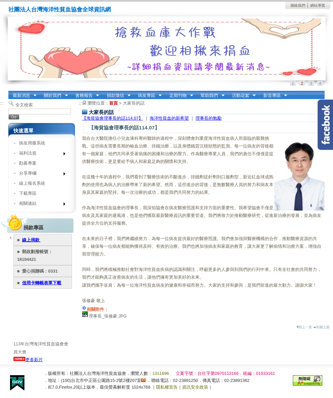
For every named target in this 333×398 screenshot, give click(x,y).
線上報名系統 (32, 183)
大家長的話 (134, 103)
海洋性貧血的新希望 (169, 118)
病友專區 (148, 95)
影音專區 (273, 95)
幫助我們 (210, 95)
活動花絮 (242, 95)
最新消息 (22, 95)
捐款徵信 (116, 95)
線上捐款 (31, 239)
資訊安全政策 (195, 387)
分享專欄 (40, 174)
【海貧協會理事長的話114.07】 (112, 118)
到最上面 (321, 327)
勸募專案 (27, 163)
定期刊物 (179, 95)
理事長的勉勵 (208, 118)
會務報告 (85, 95)
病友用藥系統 (32, 143)
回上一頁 (304, 327)
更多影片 (28, 359)
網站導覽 (317, 5)
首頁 (113, 103)
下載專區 (27, 193)
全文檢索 (24, 104)
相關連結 (40, 205)
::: (10, 93)
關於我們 (54, 95)
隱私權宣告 (167, 387)
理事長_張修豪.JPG (108, 316)
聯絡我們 (297, 5)
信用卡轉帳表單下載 (41, 282)
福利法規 (40, 154)
